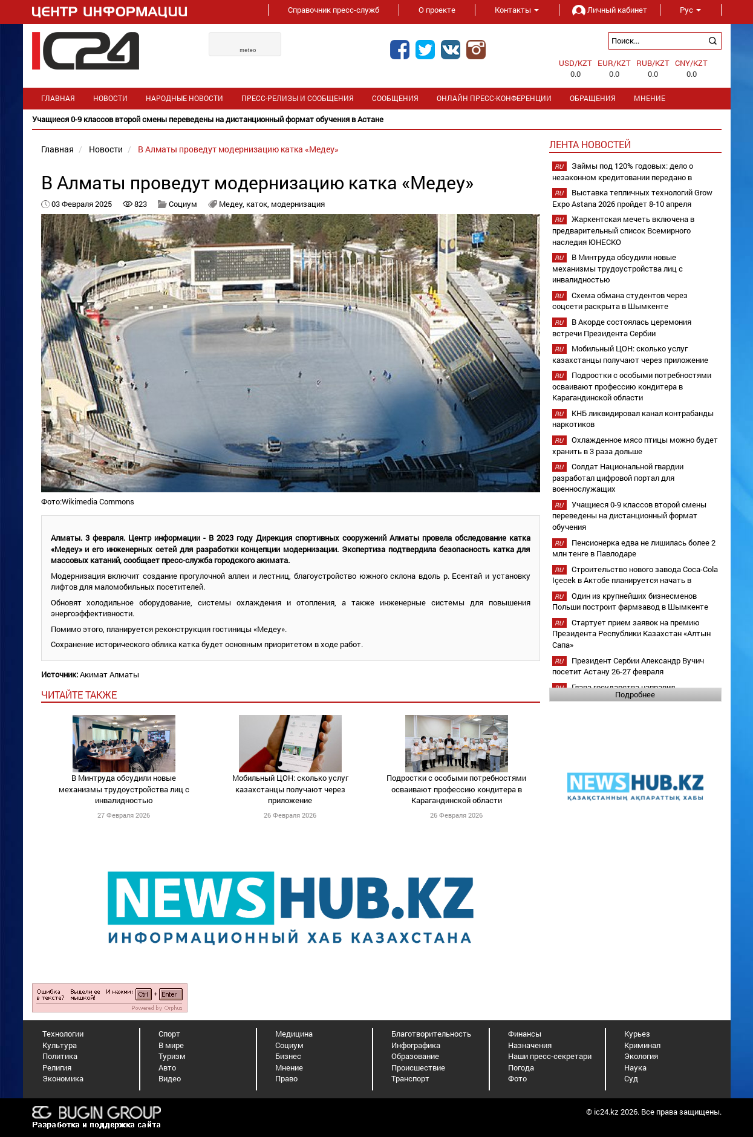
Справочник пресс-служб (333, 9)
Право (286, 1078)
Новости (110, 98)
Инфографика (415, 1045)
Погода (521, 1067)
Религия (56, 1067)
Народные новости (184, 98)
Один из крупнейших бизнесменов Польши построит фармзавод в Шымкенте (630, 601)
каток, (258, 203)
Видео (169, 1078)
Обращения (593, 98)
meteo (248, 50)
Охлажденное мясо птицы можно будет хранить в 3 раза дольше (635, 445)
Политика (59, 1056)
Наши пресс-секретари (550, 1056)
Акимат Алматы (109, 674)
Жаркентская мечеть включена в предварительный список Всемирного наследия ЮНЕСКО (623, 230)
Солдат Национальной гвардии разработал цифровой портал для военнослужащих (617, 477)
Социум (183, 203)
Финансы (524, 1033)
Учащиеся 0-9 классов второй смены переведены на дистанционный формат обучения (629, 515)
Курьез (637, 1033)
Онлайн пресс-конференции (494, 98)
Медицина (294, 1033)
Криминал (642, 1045)
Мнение (649, 98)
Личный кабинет (609, 9)
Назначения (530, 1045)
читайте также (79, 694)
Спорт (169, 1033)
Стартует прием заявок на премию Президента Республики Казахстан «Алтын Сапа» (631, 633)
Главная (58, 98)
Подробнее (635, 694)
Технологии (62, 1033)
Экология (641, 1056)
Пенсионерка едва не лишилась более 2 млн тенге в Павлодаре (634, 548)
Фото (517, 1078)
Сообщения (395, 98)
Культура (59, 1045)
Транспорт (410, 1078)
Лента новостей (590, 144)
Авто (167, 1067)
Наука (635, 1067)
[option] (377, 119)
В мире (171, 1045)
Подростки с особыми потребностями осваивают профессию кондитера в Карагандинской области (456, 789)
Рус (690, 9)
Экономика (62, 1078)
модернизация (298, 203)
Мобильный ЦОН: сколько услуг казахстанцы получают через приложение (290, 789)
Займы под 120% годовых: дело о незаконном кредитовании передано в (622, 171)
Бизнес (288, 1056)
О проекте (437, 9)
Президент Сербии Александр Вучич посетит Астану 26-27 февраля (628, 666)
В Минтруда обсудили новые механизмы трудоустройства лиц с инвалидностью (124, 789)
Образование (415, 1056)
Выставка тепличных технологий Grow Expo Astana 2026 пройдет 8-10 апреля (632, 198)
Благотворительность (431, 1033)
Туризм (172, 1056)
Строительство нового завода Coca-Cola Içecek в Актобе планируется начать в (635, 575)
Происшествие (418, 1067)
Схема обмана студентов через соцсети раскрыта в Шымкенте (620, 301)
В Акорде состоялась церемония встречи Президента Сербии (621, 327)
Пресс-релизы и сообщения (297, 98)
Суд (631, 1078)
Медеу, (232, 203)
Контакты (517, 9)
